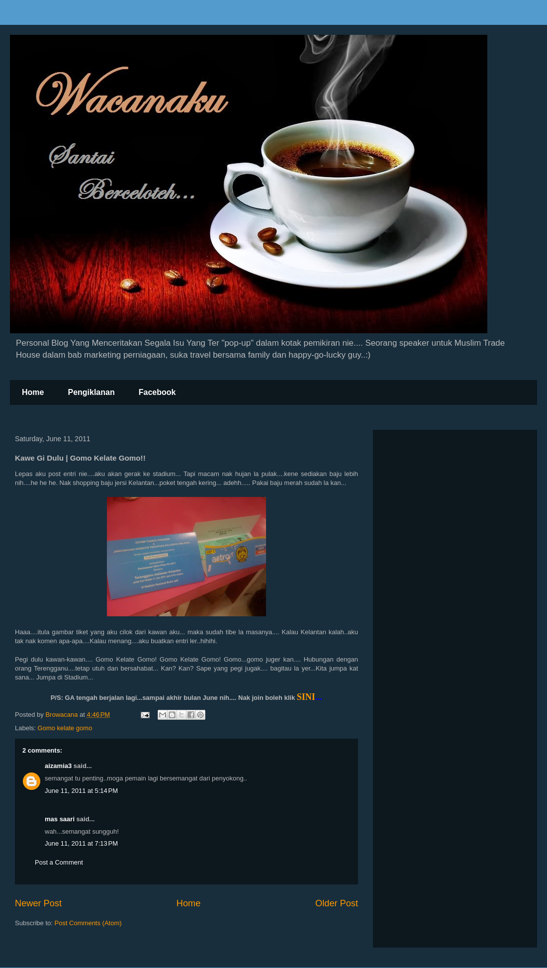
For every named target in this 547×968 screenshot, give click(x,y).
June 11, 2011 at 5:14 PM (81, 790)
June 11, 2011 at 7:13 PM (81, 843)
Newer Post (38, 903)
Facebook (157, 392)
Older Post (336, 903)
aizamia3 (58, 766)
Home (33, 392)
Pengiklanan (91, 392)
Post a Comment (59, 862)
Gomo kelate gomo (65, 728)
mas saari (60, 819)
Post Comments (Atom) (88, 923)
